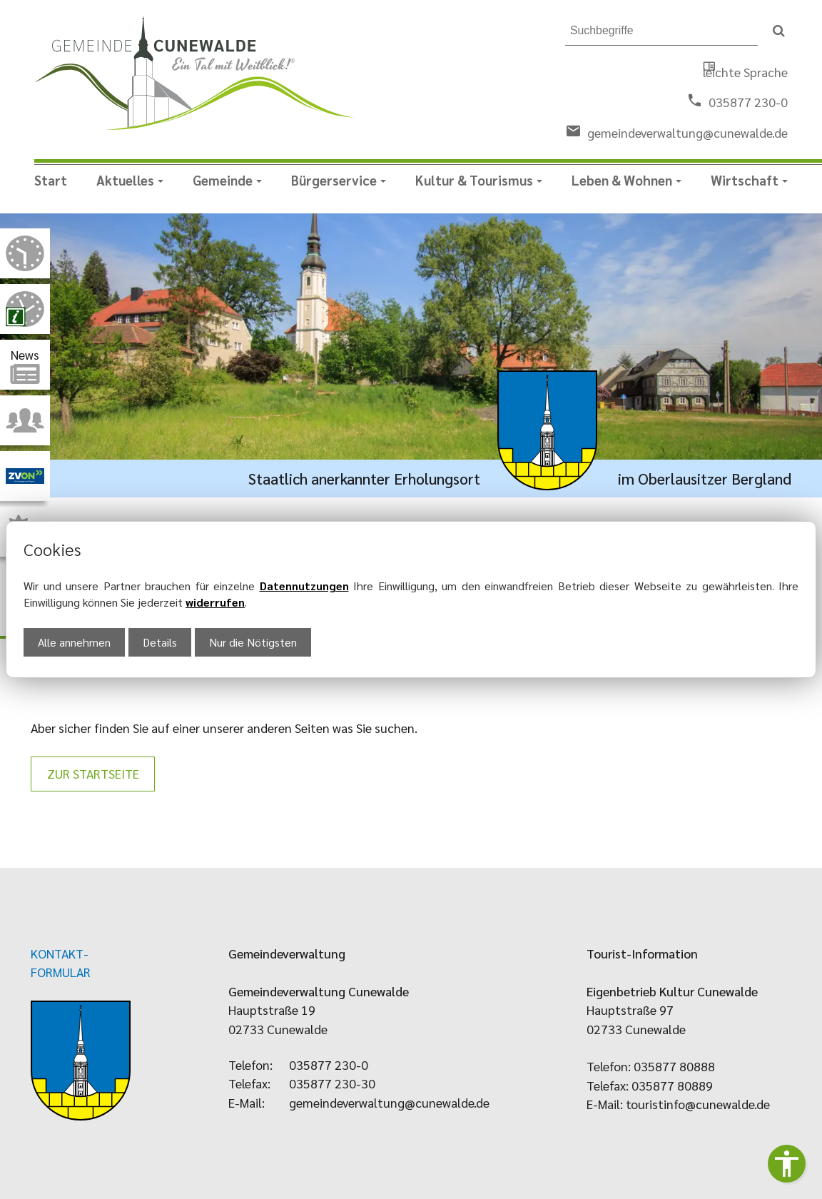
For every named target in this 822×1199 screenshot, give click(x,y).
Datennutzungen (304, 585)
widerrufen (215, 602)
